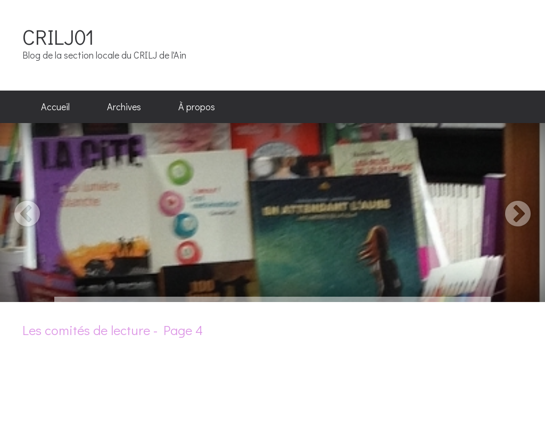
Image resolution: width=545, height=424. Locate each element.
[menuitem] (55, 107)
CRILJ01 (58, 36)
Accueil (55, 106)
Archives (124, 106)
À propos (196, 106)
